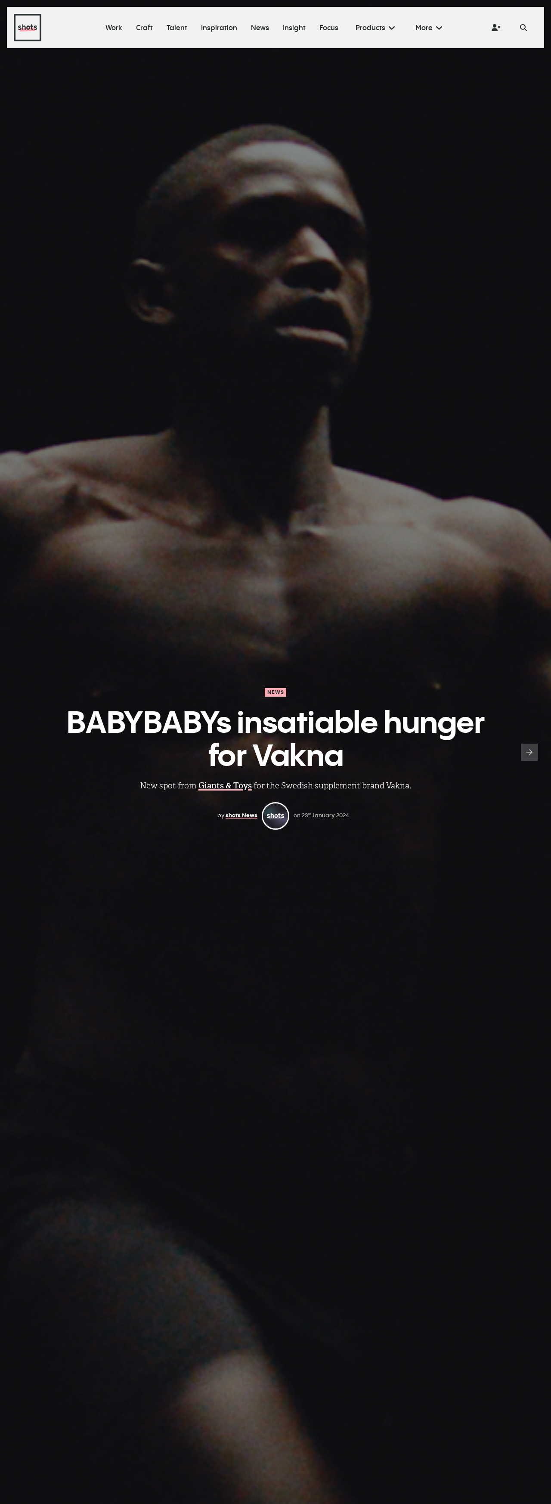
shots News (241, 815)
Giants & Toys (225, 786)
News (276, 692)
